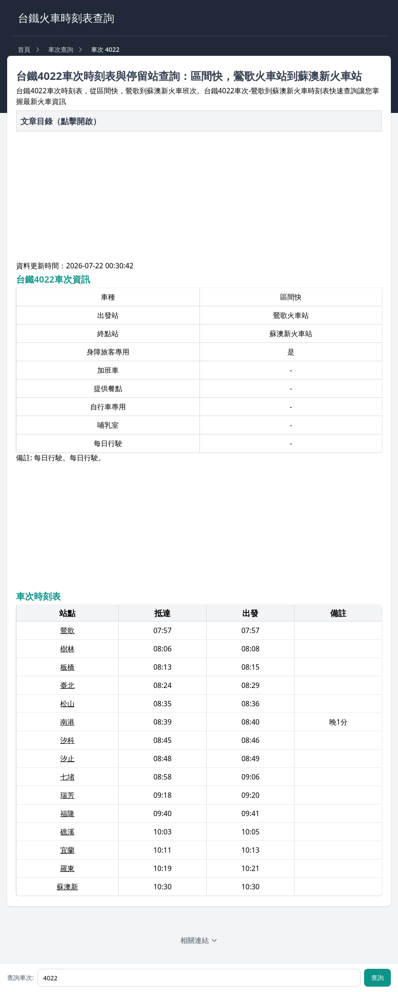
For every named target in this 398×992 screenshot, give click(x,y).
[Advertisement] (199, 197)
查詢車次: (20, 977)
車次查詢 (60, 49)
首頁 (24, 49)
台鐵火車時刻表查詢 (66, 17)
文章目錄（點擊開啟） (61, 121)
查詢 (377, 977)
